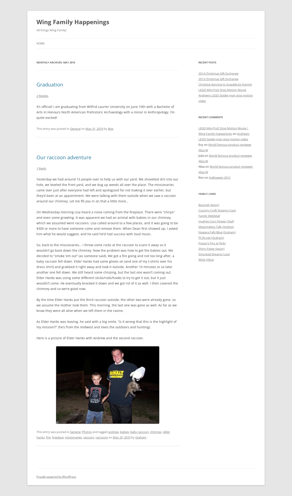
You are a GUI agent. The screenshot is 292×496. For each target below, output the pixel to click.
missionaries (73, 437)
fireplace (58, 437)
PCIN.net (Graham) (211, 238)
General (75, 129)
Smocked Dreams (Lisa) (214, 254)
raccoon (88, 437)
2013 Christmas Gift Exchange (218, 79)
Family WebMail (209, 216)
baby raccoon (139, 432)
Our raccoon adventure (63, 157)
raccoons (102, 437)
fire (48, 437)
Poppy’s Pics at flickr (212, 243)
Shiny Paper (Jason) (211, 249)
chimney (156, 432)
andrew (113, 432)
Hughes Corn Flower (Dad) (216, 221)
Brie (110, 129)
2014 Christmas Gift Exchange (218, 73)
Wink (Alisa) (206, 260)
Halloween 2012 (219, 177)
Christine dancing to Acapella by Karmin (225, 84)
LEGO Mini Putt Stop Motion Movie (222, 90)
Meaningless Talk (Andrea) (216, 227)
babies (124, 432)
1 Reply (41, 168)
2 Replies (42, 96)
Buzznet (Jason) (208, 205)
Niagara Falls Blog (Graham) (217, 232)
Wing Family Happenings (72, 22)
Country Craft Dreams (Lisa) (217, 210)
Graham (140, 437)
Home (40, 43)
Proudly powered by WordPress (56, 477)
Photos (87, 432)
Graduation (49, 84)
